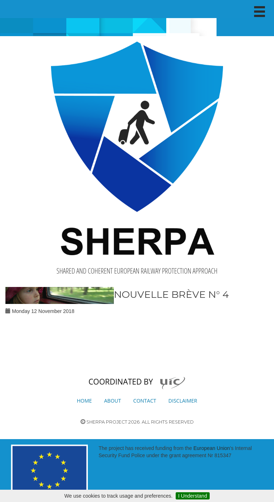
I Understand (192, 496)
